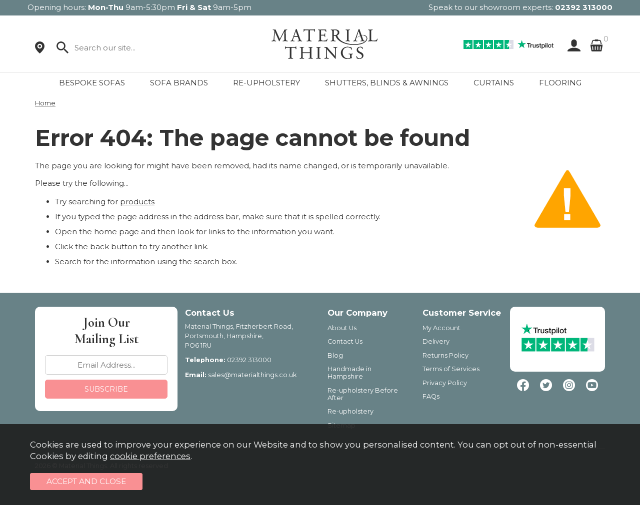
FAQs (431, 396)
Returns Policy (445, 355)
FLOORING (560, 82)
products (137, 201)
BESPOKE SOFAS (92, 82)
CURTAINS (494, 82)
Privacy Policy (444, 383)
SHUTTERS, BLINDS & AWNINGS (386, 82)
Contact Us (345, 341)
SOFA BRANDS (179, 82)
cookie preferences (150, 456)
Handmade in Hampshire (350, 372)
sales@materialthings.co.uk (252, 375)
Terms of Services (451, 369)
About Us (342, 328)
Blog (335, 355)
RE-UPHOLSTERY (266, 82)
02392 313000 (583, 7)
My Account (441, 328)
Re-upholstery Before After (363, 394)
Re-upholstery (351, 411)
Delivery (436, 341)
